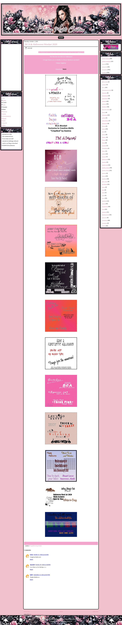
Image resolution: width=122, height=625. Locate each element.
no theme (104, 184)
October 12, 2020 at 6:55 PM (41, 554)
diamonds (104, 123)
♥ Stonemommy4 (6, 116)
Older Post (95, 611)
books (103, 112)
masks (103, 64)
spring (103, 203)
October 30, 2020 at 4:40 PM (42, 564)
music (103, 176)
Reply (31, 559)
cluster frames (105, 58)
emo (103, 131)
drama (103, 126)
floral (103, 143)
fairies (103, 134)
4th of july (105, 82)
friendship (104, 148)
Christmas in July (106, 90)
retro (103, 192)
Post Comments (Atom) (37, 614)
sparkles (104, 201)
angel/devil (105, 98)
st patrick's (105, 206)
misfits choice (105, 167)
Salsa (4, 104)
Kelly (31, 574)
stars (103, 209)
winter (103, 226)
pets (103, 190)
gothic (103, 154)
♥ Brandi (4, 118)
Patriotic (104, 93)
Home (61, 37)
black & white (106, 109)
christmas (104, 115)
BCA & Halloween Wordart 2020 (41, 44)
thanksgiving (105, 214)
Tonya (4, 100)
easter (103, 129)
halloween (34, 546)
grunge (104, 156)
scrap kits (104, 67)
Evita (31, 554)
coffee (103, 118)
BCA (30, 546)
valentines (104, 220)
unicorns (104, 217)
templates (104, 69)
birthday (104, 106)
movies (104, 173)
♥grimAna (4, 111)
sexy (103, 198)
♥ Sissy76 (4, 123)
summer (104, 212)
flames (104, 140)
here (64, 69)
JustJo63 (32, 564)
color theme (105, 120)
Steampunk (105, 95)
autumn (104, 104)
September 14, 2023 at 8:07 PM (42, 574)
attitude (104, 101)
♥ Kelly (4, 120)
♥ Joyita (4, 114)
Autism (104, 84)
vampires (104, 223)
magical (104, 162)
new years (104, 181)
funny (103, 151)
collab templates (106, 61)
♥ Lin (3, 98)
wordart (40, 546)
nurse (103, 187)
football (104, 145)
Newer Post (27, 611)
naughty (104, 179)
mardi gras (105, 165)
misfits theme (105, 170)
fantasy (104, 137)
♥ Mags (4, 125)
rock (103, 195)
